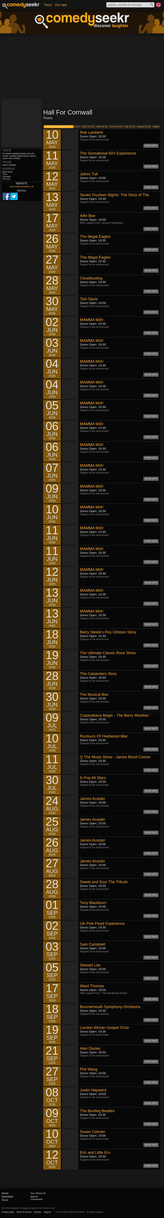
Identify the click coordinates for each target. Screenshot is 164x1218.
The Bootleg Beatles (97, 1111)
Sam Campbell (92, 944)
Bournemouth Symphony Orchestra (110, 1007)
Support (47, 1212)
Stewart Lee (90, 965)
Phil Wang (88, 1069)
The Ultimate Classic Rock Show (108, 653)
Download (7, 1196)
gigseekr (34, 1196)
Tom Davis (89, 299)
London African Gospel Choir (104, 1027)
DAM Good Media (76, 1212)
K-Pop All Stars (93, 778)
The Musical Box (94, 694)
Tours (48, 5)
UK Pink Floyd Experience (102, 923)
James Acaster (92, 798)
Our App (61, 5)
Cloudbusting (91, 278)
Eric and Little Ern (95, 1152)
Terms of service (23, 1212)
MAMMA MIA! (91, 320)
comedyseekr (36, 1199)
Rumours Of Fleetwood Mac (104, 736)
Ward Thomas (92, 986)
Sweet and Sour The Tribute (104, 882)
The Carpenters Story (98, 673)
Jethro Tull (89, 174)
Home (5, 1193)
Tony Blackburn (93, 902)
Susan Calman (92, 1131)
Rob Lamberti (91, 132)
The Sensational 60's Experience (108, 153)
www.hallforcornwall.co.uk (22, 186)
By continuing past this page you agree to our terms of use (28, 1208)
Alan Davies (90, 1048)
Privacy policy (8, 1212)
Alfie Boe (87, 215)
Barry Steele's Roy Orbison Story (108, 632)
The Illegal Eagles (95, 236)
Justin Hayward (93, 1090)
